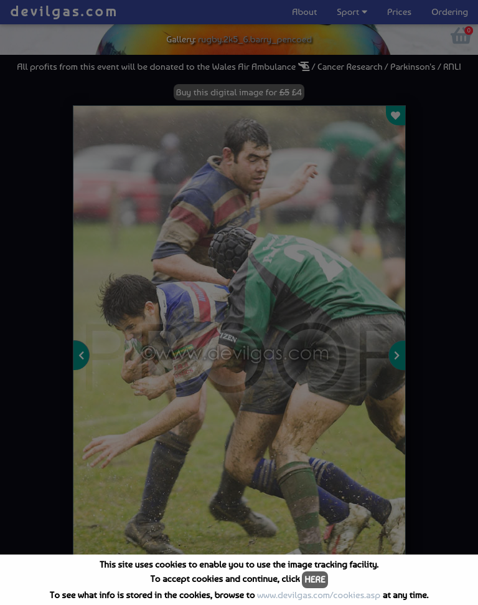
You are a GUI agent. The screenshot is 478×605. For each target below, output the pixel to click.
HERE (314, 579)
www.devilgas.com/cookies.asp (318, 595)
